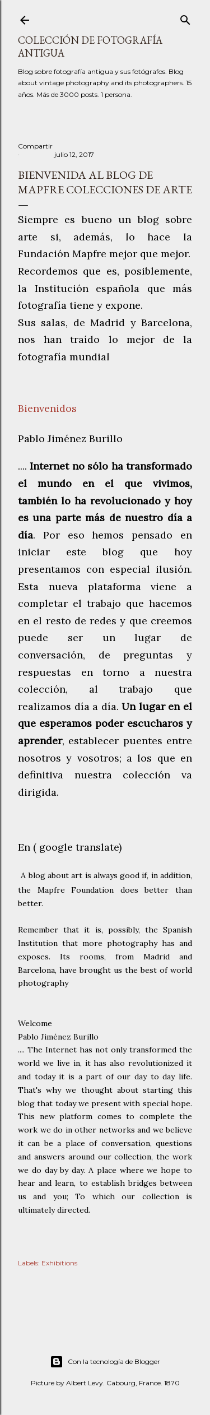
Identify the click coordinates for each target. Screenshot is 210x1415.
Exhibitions (59, 1263)
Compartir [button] (35, 146)
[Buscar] (185, 18)
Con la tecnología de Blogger (105, 1361)
